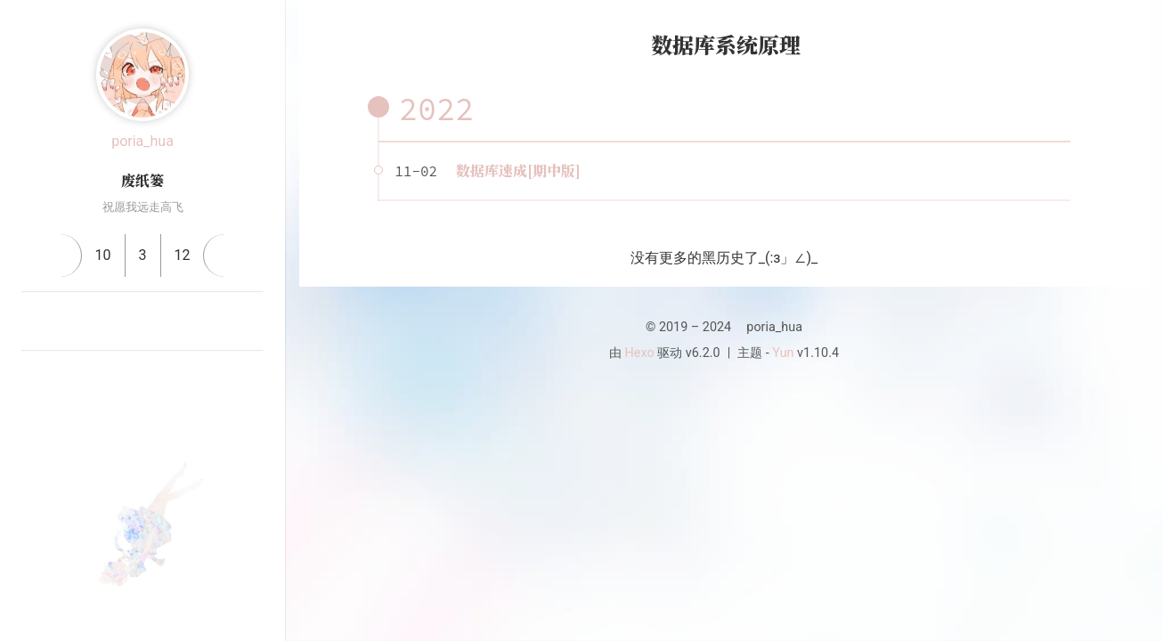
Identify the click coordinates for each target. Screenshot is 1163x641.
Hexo (640, 353)
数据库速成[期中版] (518, 170)
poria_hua (142, 141)
